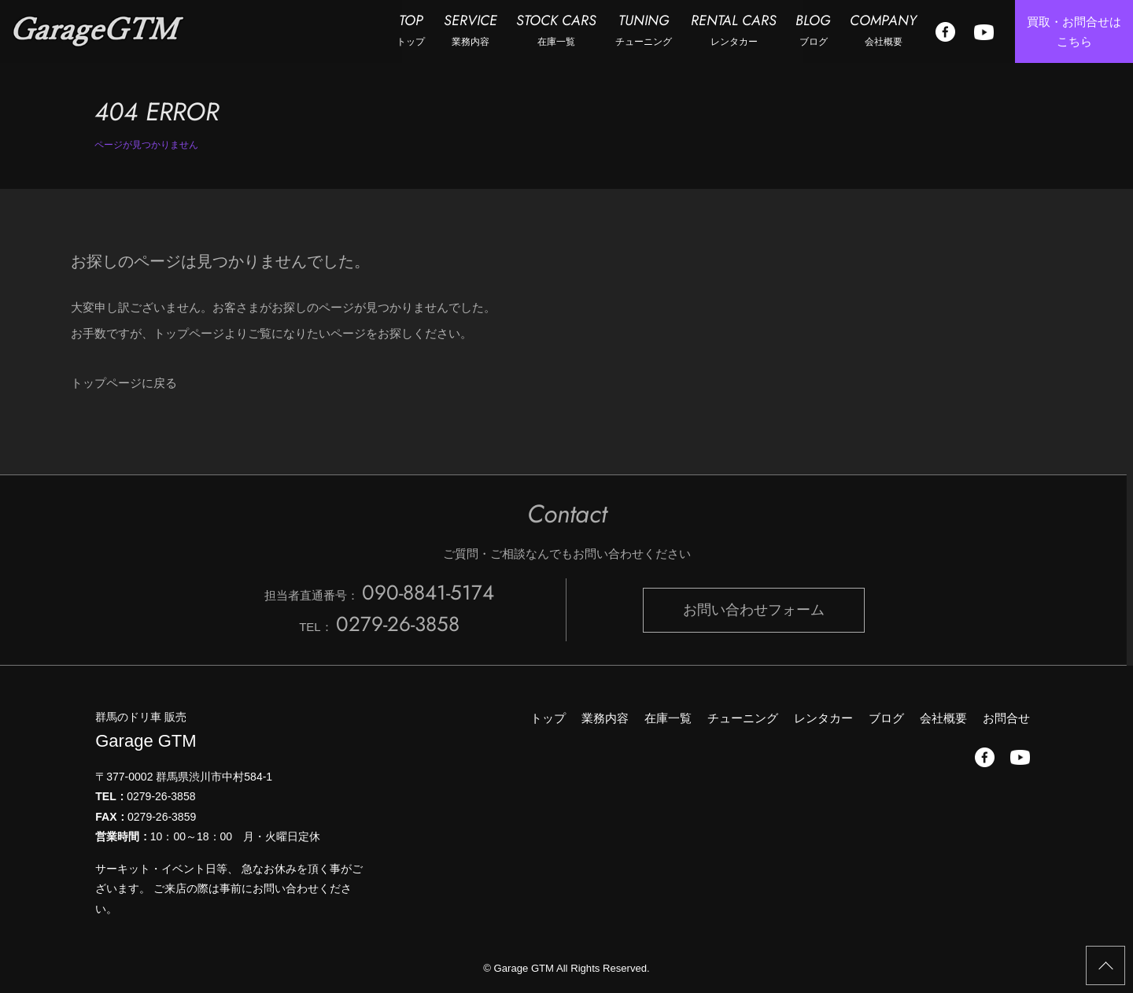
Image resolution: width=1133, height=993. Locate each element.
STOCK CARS (556, 29)
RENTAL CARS (734, 29)
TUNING (643, 29)
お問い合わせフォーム (754, 610)
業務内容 (605, 718)
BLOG (813, 29)
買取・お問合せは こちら (1074, 32)
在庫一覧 (668, 718)
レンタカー (823, 718)
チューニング (742, 718)
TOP (411, 29)
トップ (548, 718)
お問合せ (1006, 718)
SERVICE (470, 29)
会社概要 (943, 718)
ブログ (886, 718)
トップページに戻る (124, 382)
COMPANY (883, 29)
